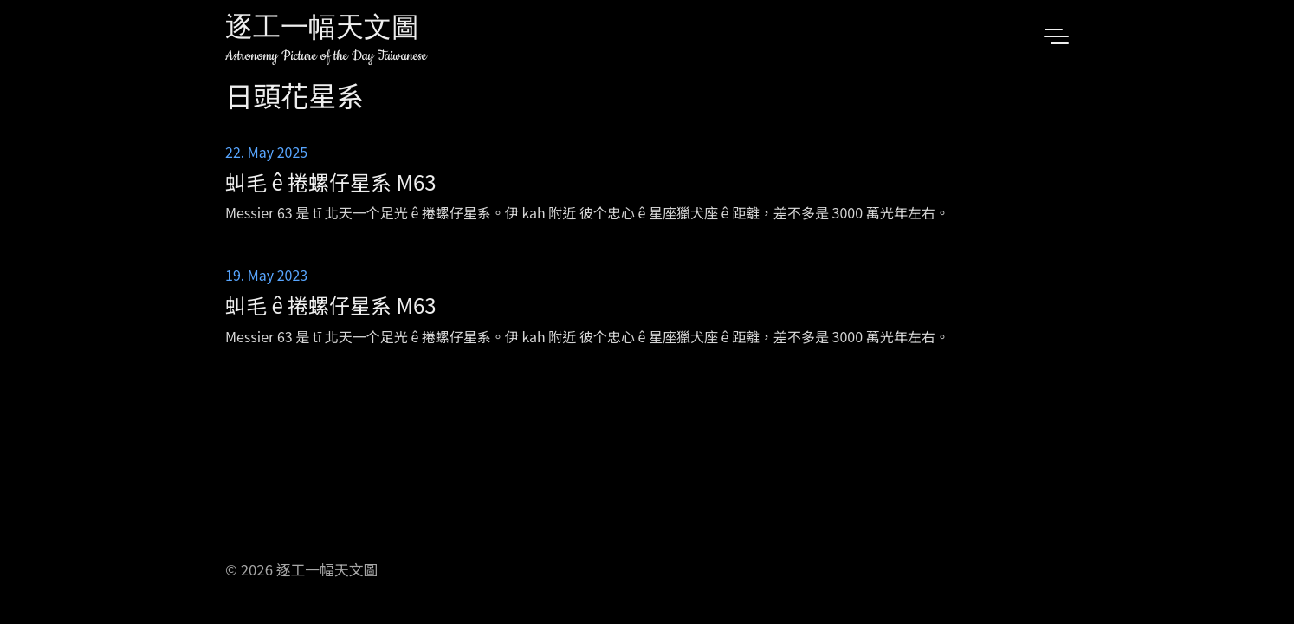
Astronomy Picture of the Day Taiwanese (326, 56)
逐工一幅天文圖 (322, 30)
